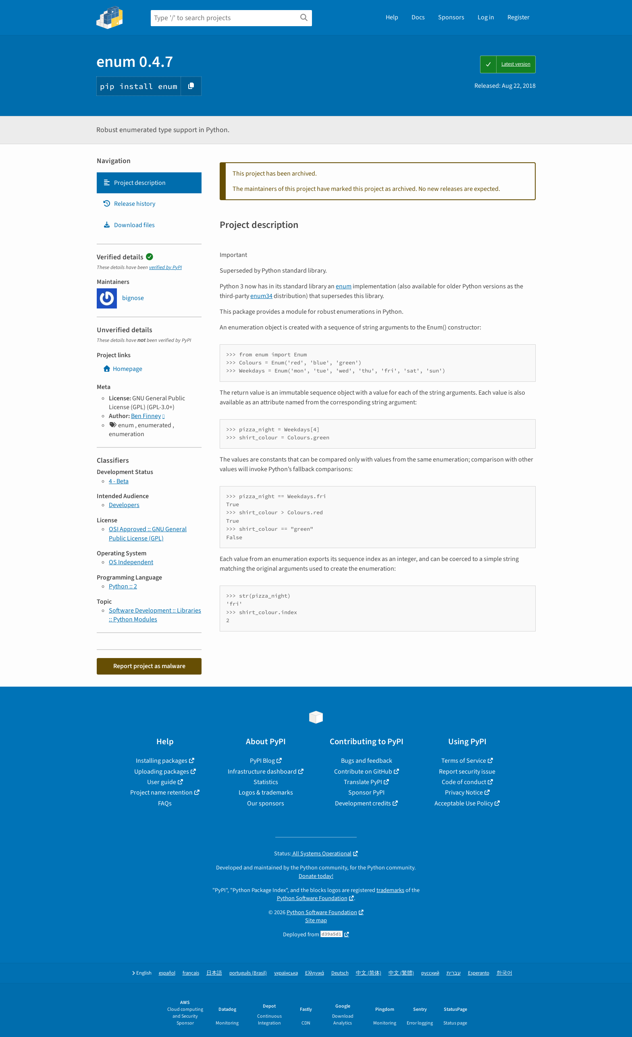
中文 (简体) (368, 973)
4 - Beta (119, 481)
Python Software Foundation (312, 898)
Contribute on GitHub (363, 771)
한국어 (504, 973)
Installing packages (161, 760)
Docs (418, 17)
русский (430, 973)
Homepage (122, 368)
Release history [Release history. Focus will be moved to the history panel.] (129, 203)
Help (392, 17)
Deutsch (340, 973)
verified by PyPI (165, 267)
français (191, 973)
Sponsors (451, 17)
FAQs (165, 803)
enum (343, 286)
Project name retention (161, 792)
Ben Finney (146, 416)
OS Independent (131, 562)
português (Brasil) (248, 973)
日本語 (214, 973)
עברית (454, 973)
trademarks (390, 890)
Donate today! (316, 876)
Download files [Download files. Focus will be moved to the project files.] (129, 225)
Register (518, 17)
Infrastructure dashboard (262, 771)
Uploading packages (161, 771)
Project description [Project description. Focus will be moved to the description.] (134, 182)
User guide (161, 782)
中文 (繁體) (401, 973)
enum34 (261, 296)
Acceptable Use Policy (463, 803)
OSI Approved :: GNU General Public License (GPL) (148, 533)
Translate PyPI (363, 782)
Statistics (266, 782)
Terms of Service (463, 760)
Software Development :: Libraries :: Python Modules (155, 615)
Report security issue (467, 771)
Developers (124, 505)
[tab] (149, 182)
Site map (316, 920)
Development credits (363, 803)
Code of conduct (464, 782)
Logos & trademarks (266, 792)
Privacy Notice (464, 792)
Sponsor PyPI (366, 792)
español (167, 973)
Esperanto (478, 973)
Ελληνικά (314, 973)
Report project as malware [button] (149, 666)
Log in (486, 17)
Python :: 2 (123, 586)
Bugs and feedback (366, 760)
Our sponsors (265, 803)
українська (286, 973)
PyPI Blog (262, 760)
